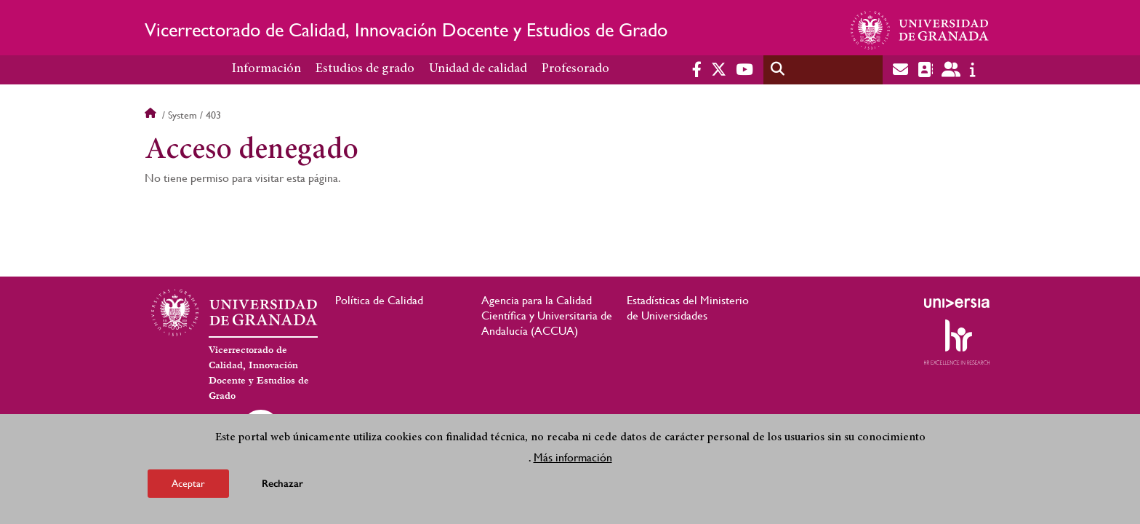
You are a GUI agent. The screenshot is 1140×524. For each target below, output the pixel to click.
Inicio (152, 115)
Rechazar (282, 483)
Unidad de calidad (478, 69)
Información (266, 69)
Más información (573, 457)
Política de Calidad (379, 300)
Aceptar (188, 483)
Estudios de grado (365, 69)
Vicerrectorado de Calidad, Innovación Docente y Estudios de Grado (406, 29)
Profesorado (575, 69)
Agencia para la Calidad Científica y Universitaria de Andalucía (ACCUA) (546, 315)
